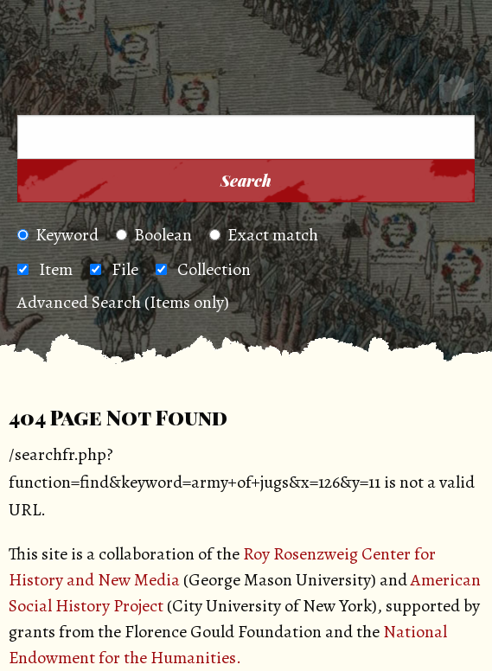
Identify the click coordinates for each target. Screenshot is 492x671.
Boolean (154, 234)
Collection (214, 269)
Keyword (58, 234)
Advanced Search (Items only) (123, 302)
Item (56, 269)
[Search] (456, 91)
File (125, 269)
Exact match (263, 234)
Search (246, 180)
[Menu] (42, 92)
